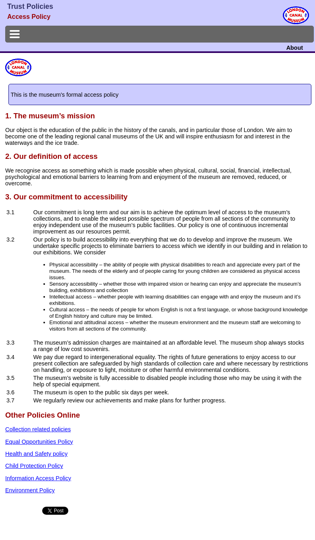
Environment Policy (30, 490)
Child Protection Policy (34, 466)
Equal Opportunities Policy (39, 441)
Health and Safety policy (36, 454)
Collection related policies (38, 429)
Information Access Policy (38, 478)
